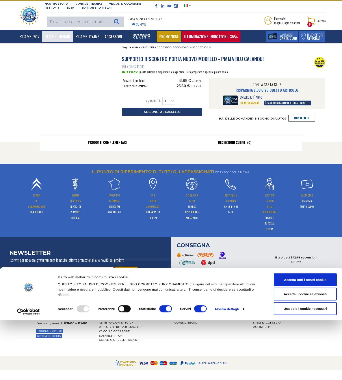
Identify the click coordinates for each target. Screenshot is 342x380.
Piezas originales (187, 318)
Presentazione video (115, 309)
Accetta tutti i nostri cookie (305, 339)
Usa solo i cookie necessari (305, 368)
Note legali (262, 309)
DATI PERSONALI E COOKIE (271, 314)
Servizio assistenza (188, 301)
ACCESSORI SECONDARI (173, 47)
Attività (104, 305)
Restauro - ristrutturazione (121, 327)
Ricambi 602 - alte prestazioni (196, 314)
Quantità (160, 101)
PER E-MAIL (48, 301)
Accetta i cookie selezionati (305, 354)
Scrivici (141, 24)
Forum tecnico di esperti (193, 309)
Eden (70, 7)
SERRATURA (200, 47)
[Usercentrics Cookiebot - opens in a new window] (28, 371)
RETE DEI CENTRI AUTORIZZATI (119, 318)
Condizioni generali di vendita (276, 305)
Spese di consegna (267, 322)
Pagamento (261, 327)
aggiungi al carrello (162, 112)
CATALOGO (182, 305)
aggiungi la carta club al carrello (287, 103)
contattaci (301, 118)
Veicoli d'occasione (125, 3)
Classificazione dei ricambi (273, 301)
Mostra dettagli (227, 369)
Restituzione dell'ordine (272, 318)
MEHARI (148, 47)
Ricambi (29, 36)
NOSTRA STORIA (56, 3)
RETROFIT (52, 7)
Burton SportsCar (97, 7)
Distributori (108, 314)
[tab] (107, 143)
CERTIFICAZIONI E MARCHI (116, 322)
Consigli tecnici (89, 3)
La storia (106, 301)
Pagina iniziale (131, 47)
